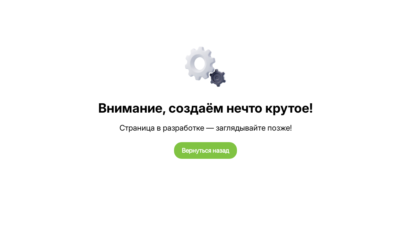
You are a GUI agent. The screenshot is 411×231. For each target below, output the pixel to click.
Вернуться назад (205, 150)
